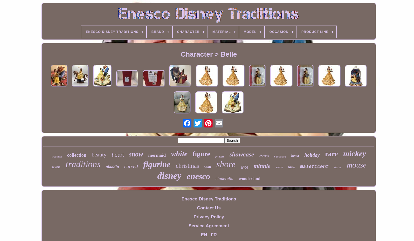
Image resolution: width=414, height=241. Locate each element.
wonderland (249, 178)
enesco (198, 176)
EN (204, 234)
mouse (356, 165)
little (291, 167)
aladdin (112, 167)
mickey (354, 153)
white (179, 154)
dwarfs (264, 156)
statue (338, 167)
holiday (312, 155)
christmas (187, 166)
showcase (241, 154)
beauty (99, 154)
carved (131, 166)
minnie (262, 166)
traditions (83, 164)
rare (331, 154)
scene (279, 167)
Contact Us (209, 207)
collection (76, 155)
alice (244, 167)
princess (219, 156)
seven (55, 167)
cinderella (224, 178)
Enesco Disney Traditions (209, 198)
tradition (57, 156)
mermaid (157, 155)
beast (295, 156)
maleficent (314, 166)
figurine (156, 164)
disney (169, 176)
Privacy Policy (209, 216)
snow (136, 154)
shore (226, 164)
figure (201, 154)
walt (207, 167)
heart (118, 155)
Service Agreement (209, 225)
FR (214, 234)
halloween (280, 156)
